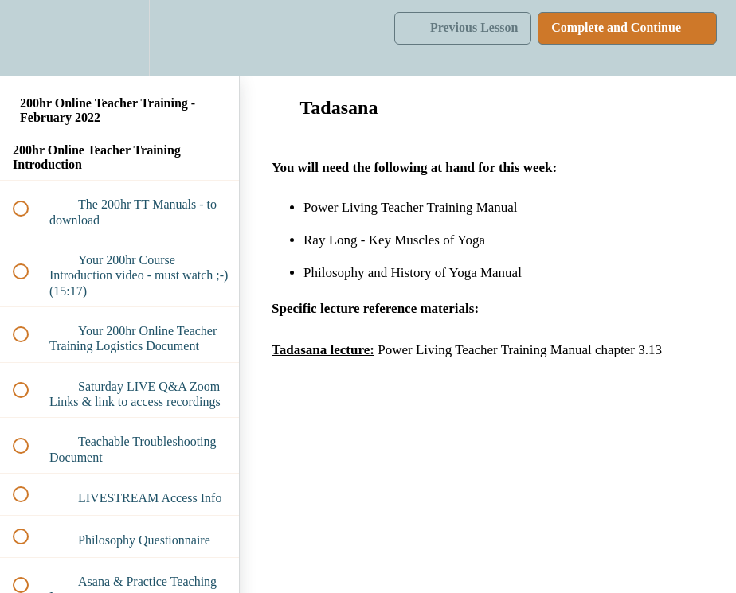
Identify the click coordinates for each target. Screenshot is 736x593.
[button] (29, 38)
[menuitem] (119, 38)
